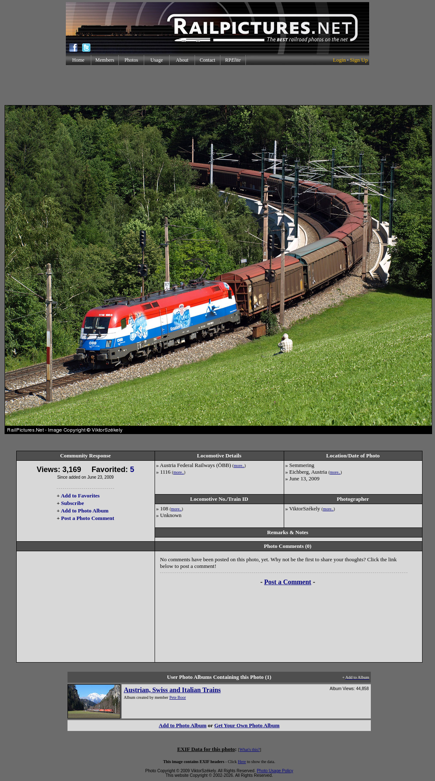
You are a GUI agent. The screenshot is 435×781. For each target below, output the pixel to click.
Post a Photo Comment (87, 518)
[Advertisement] (217, 85)
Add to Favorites (80, 495)
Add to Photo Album (85, 510)
